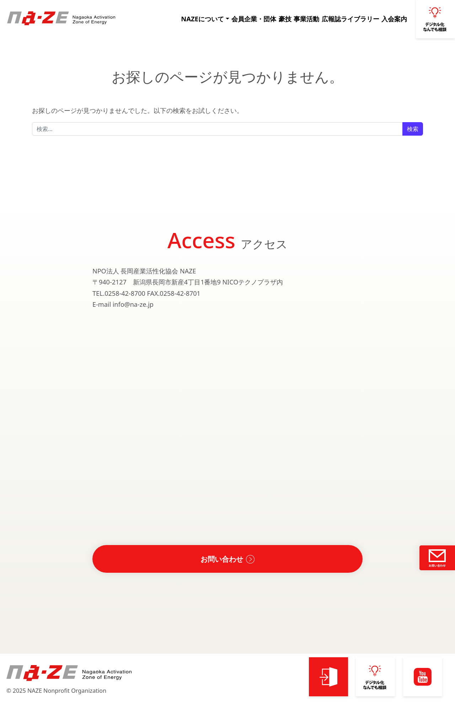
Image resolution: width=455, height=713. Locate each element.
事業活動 (304, 19)
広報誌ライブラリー (348, 19)
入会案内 (393, 19)
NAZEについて (196, 19)
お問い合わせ (221, 559)
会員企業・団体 (247, 19)
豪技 (280, 19)
